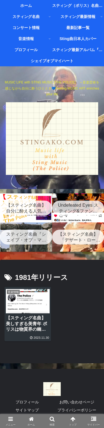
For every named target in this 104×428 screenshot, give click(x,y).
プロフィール (27, 402)
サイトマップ (27, 410)
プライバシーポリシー (76, 410)
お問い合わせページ (76, 402)
